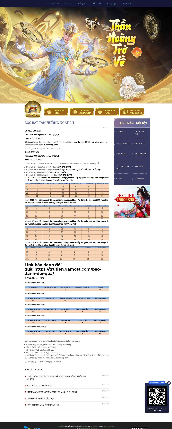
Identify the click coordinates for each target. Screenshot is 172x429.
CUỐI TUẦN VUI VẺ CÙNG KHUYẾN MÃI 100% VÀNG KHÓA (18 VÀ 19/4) (56, 377)
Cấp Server (139, 178)
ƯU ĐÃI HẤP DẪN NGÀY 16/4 (40, 398)
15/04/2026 (105, 404)
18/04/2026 (105, 375)
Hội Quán (126, 3)
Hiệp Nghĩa (121, 154)
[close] (168, 383)
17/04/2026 (105, 384)
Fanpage (111, 3)
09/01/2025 (105, 127)
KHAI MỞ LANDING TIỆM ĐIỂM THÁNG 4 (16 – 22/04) (52, 392)
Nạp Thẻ (119, 131)
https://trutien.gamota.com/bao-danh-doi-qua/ (63, 271)
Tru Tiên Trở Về (123, 144)
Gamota (83, 426)
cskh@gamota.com (109, 426)
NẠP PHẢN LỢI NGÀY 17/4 (39, 385)
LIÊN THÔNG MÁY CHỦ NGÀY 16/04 (43, 405)
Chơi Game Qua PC (141, 155)
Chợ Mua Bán (140, 144)
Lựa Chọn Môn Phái (122, 167)
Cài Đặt (119, 178)
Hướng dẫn (82, 3)
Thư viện (97, 3)
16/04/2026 (105, 391)
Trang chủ (53, 3)
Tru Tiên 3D (61, 426)
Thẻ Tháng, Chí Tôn (141, 132)
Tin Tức (68, 3)
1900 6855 (95, 426)
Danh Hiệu (139, 166)
